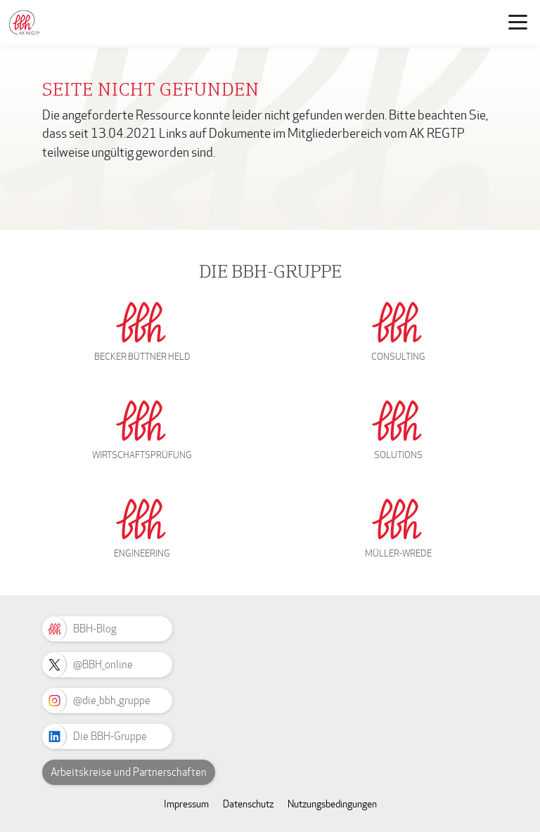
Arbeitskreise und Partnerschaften (129, 772)
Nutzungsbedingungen (332, 804)
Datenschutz (248, 804)
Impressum (186, 804)
